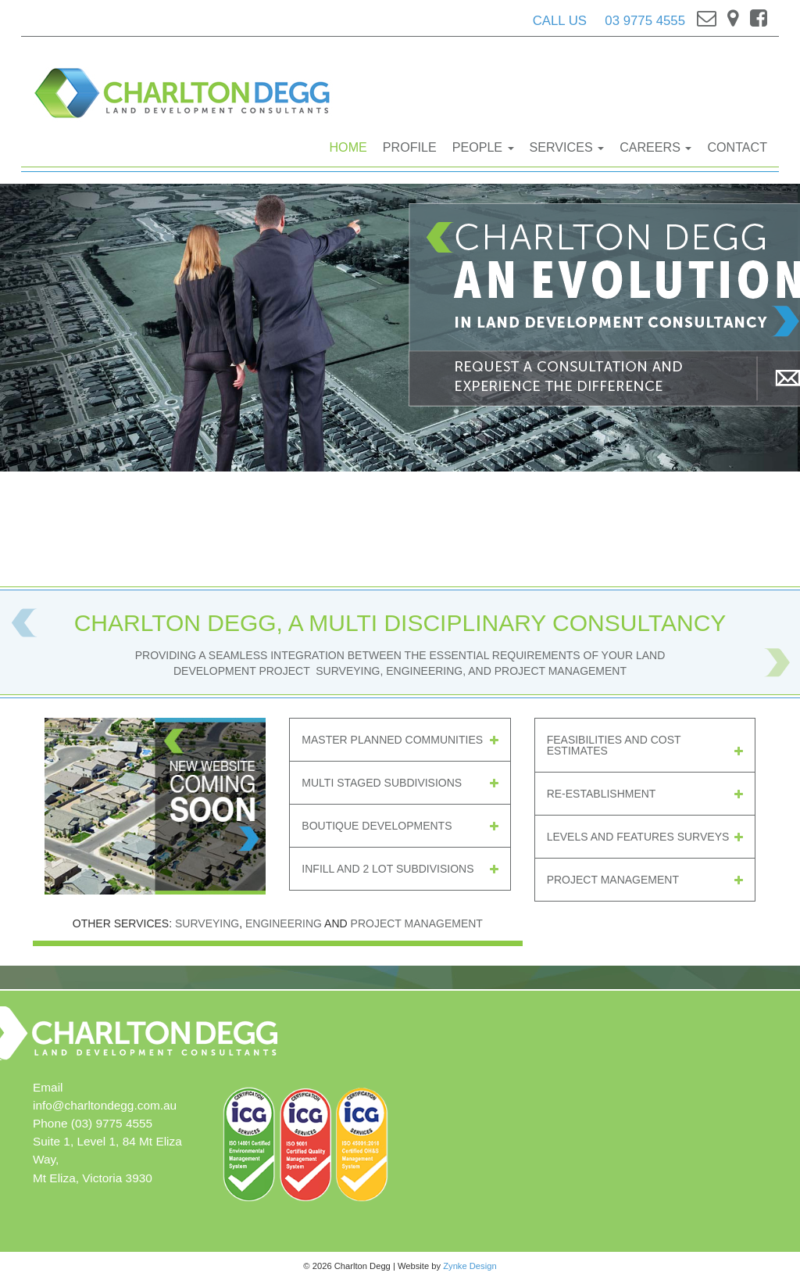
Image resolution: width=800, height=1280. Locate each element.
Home (348, 147)
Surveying (207, 923)
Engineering (283, 923)
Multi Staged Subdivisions (400, 782)
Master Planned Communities (400, 739)
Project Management (645, 879)
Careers (655, 147)
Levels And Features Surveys (645, 836)
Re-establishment (645, 793)
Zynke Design (469, 1266)
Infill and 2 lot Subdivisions (400, 868)
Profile (410, 147)
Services (567, 147)
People (483, 147)
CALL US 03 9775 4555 (609, 20)
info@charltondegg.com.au (105, 1105)
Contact (737, 147)
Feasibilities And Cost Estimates (645, 745)
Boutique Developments (400, 825)
